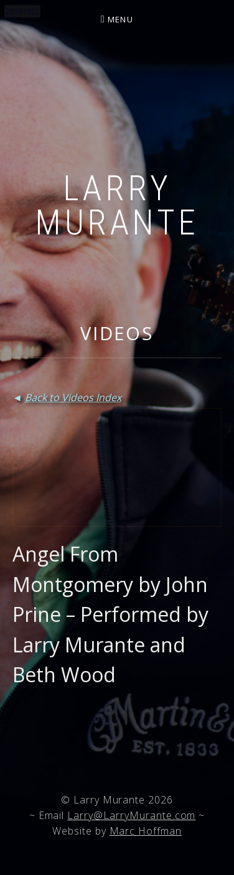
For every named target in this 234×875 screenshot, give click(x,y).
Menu (120, 19)
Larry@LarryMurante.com (131, 815)
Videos (117, 333)
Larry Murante (117, 206)
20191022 (22, 11)
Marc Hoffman (146, 831)
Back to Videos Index (73, 397)
